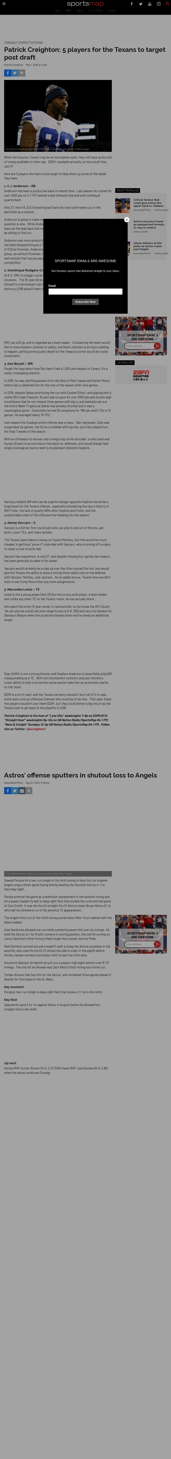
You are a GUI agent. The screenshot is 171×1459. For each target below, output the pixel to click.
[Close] (126, 219)
